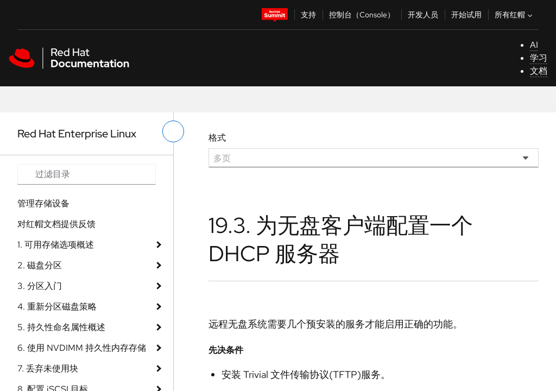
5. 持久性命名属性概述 (61, 327)
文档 (538, 71)
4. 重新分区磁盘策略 (57, 306)
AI (534, 45)
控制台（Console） (362, 15)
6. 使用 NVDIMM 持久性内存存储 (81, 348)
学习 (538, 58)
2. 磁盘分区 (39, 265)
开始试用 (466, 15)
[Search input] (86, 174)
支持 (308, 15)
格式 (217, 137)
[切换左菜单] (173, 131)
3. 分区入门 (39, 286)
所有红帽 (515, 15)
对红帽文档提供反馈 (56, 224)
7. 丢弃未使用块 (47, 368)
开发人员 (423, 15)
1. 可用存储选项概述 (55, 244)
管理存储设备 (43, 203)
